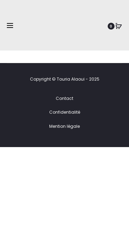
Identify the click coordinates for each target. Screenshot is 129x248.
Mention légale (64, 126)
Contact (64, 98)
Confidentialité (64, 112)
